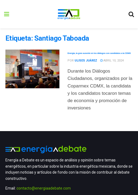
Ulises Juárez (86, 60)
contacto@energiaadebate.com (43, 188)
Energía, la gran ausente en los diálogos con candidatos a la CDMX (99, 53)
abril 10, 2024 (112, 60)
